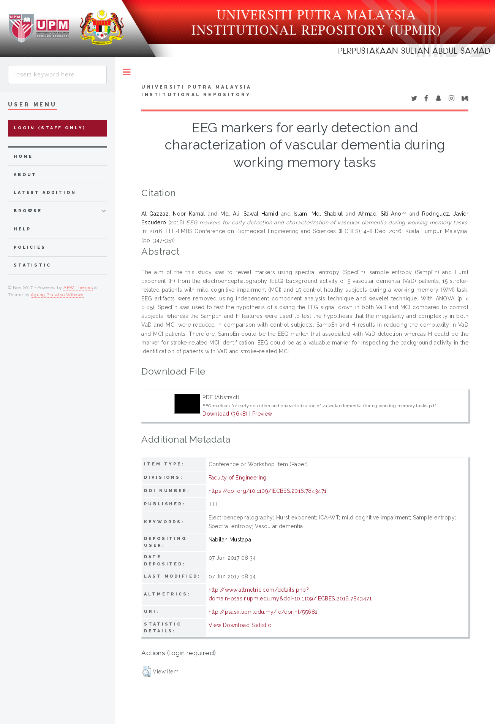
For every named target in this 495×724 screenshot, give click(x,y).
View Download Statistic (240, 625)
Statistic (32, 265)
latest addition (45, 192)
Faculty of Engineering (238, 478)
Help (22, 229)
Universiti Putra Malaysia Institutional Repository (196, 90)
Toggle (127, 72)
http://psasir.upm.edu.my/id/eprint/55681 (263, 612)
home (23, 156)
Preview (262, 414)
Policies (30, 247)
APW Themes (78, 287)
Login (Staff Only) (50, 127)
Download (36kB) (224, 414)
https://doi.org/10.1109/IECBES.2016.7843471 (268, 491)
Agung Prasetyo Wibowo (57, 294)
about (25, 174)
